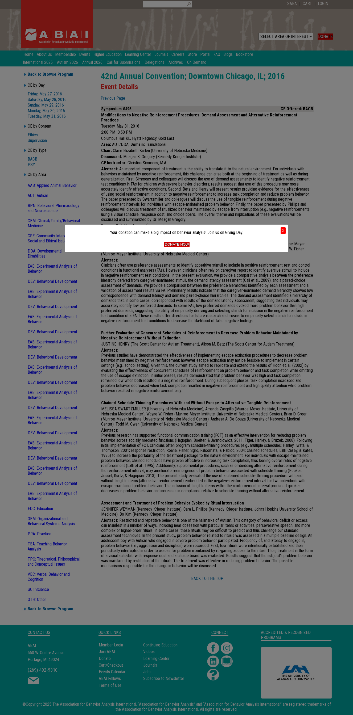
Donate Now (177, 244)
